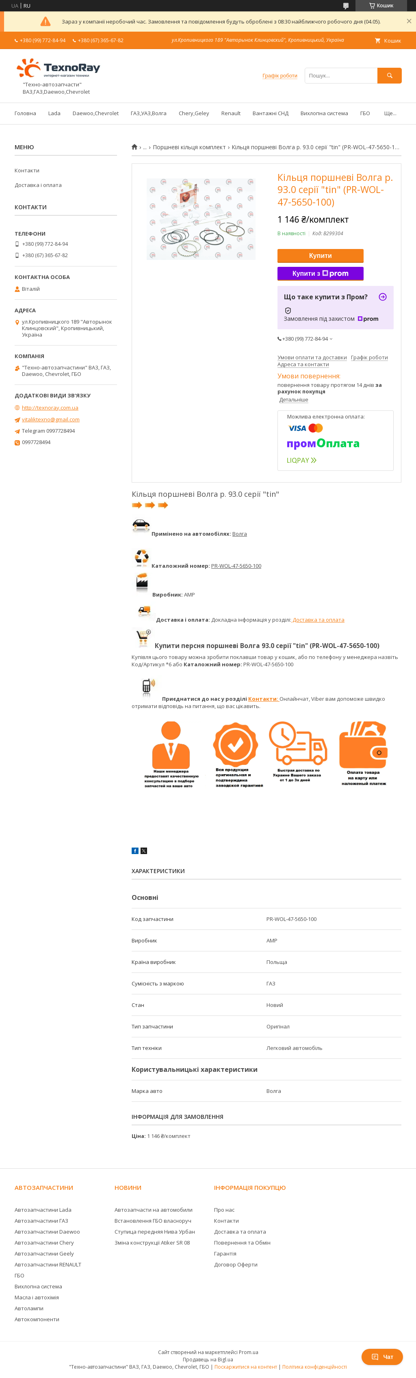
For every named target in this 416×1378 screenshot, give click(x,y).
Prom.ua (248, 1352)
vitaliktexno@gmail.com (51, 419)
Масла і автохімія (37, 1297)
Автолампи (29, 1308)
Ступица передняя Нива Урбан (155, 1231)
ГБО (365, 113)
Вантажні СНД (270, 113)
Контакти (27, 170)
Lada (54, 113)
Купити (320, 255)
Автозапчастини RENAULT (48, 1264)
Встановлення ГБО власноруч (153, 1220)
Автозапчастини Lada (43, 1209)
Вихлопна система (324, 113)
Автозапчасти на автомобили (154, 1209)
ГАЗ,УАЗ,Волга (149, 113)
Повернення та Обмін (242, 1242)
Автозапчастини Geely (44, 1253)
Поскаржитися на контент (245, 1366)
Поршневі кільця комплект (189, 147)
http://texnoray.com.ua (50, 407)
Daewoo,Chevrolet (96, 113)
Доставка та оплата (317, 619)
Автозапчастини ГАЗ (41, 1220)
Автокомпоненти (37, 1319)
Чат (382, 1357)
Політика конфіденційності (314, 1366)
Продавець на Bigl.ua (208, 1359)
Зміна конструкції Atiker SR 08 (152, 1242)
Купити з (320, 273)
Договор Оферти (236, 1264)
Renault (230, 113)
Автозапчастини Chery (44, 1242)
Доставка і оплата (38, 185)
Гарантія (225, 1253)
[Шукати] (389, 76)
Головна (25, 113)
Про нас (224, 1209)
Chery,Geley (194, 113)
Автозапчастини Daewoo (47, 1231)
